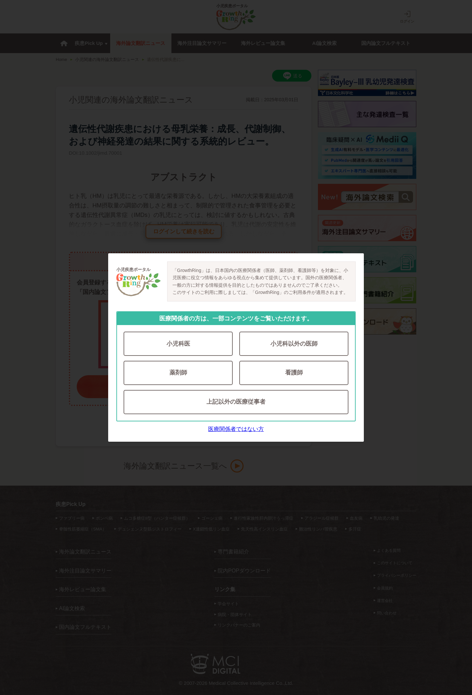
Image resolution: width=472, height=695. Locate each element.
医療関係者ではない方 (236, 429)
